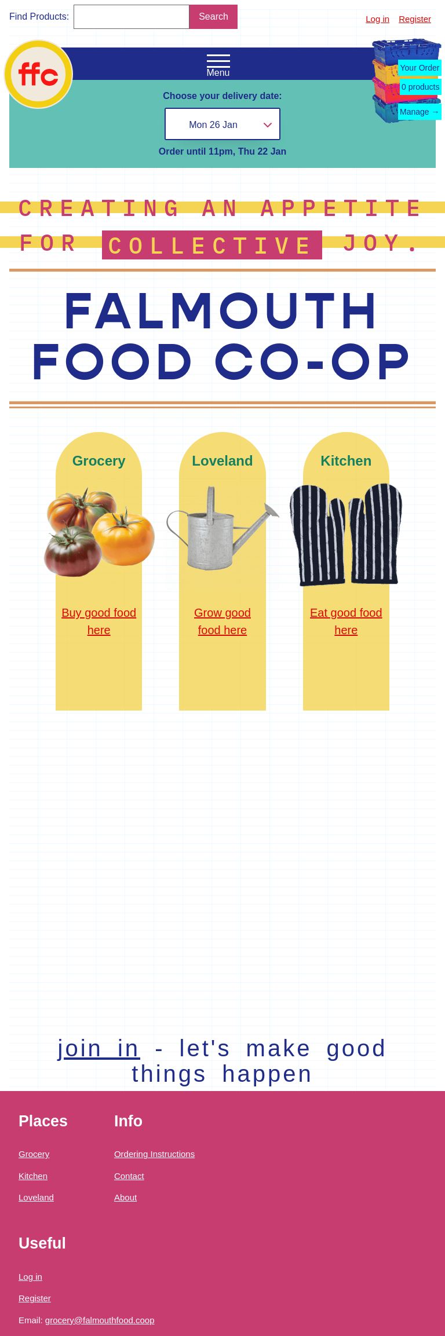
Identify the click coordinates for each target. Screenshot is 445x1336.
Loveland (36, 1197)
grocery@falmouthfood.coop (100, 1320)
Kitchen (33, 1176)
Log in (377, 19)
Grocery (34, 1154)
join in (99, 1048)
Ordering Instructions (154, 1154)
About (125, 1197)
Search (213, 16)
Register (415, 19)
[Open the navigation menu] (218, 61)
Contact (129, 1176)
